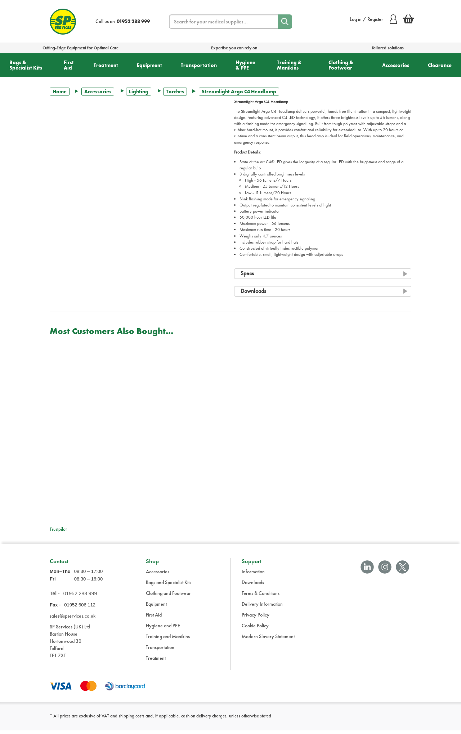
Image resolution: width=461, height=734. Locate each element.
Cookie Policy (255, 629)
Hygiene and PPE (163, 629)
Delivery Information (262, 607)
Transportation (199, 65)
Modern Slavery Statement (268, 640)
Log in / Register (373, 19)
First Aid (69, 65)
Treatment (106, 65)
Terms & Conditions (260, 596)
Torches (175, 91)
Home (60, 91)
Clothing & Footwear (340, 65)
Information (253, 575)
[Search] (285, 21)
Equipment (149, 65)
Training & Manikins (289, 65)
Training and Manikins (168, 640)
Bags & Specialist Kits (25, 65)
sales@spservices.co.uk (72, 620)
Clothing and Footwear (168, 596)
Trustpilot (58, 529)
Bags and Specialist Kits (168, 586)
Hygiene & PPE (245, 65)
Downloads (253, 586)
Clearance (440, 65)
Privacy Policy (255, 618)
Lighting (138, 91)
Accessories (395, 65)
